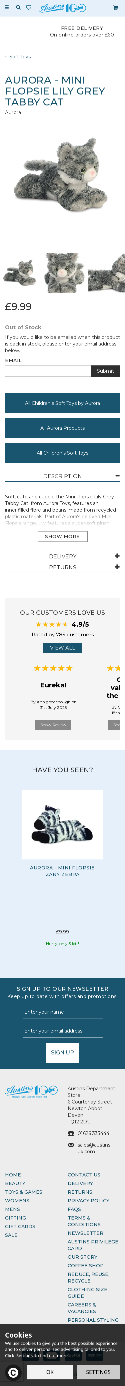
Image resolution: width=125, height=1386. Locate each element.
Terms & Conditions (84, 1221)
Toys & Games (23, 1192)
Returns (80, 1192)
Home (13, 1175)
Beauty (15, 1183)
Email (13, 360)
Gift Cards (20, 1226)
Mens (12, 1209)
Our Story (82, 1257)
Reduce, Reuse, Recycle (88, 1277)
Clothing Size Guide (87, 1293)
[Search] (18, 8)
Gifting (15, 1218)
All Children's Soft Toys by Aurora (62, 403)
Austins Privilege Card (93, 1245)
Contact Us (84, 1175)
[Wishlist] (30, 7)
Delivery (80, 1183)
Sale (11, 1235)
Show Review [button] (53, 724)
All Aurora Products (62, 428)
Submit (105, 371)
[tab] (62, 476)
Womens (17, 1201)
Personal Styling (93, 1320)
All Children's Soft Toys (62, 453)
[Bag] (115, 7)
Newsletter (85, 1233)
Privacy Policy (88, 1201)
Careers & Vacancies (82, 1308)
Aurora (13, 112)
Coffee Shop (86, 1266)
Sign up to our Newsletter (62, 993)
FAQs (74, 1209)
